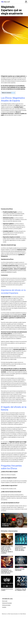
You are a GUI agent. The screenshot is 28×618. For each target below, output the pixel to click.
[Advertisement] (14, 60)
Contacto (4, 607)
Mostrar (13, 92)
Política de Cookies (6, 605)
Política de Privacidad (7, 603)
